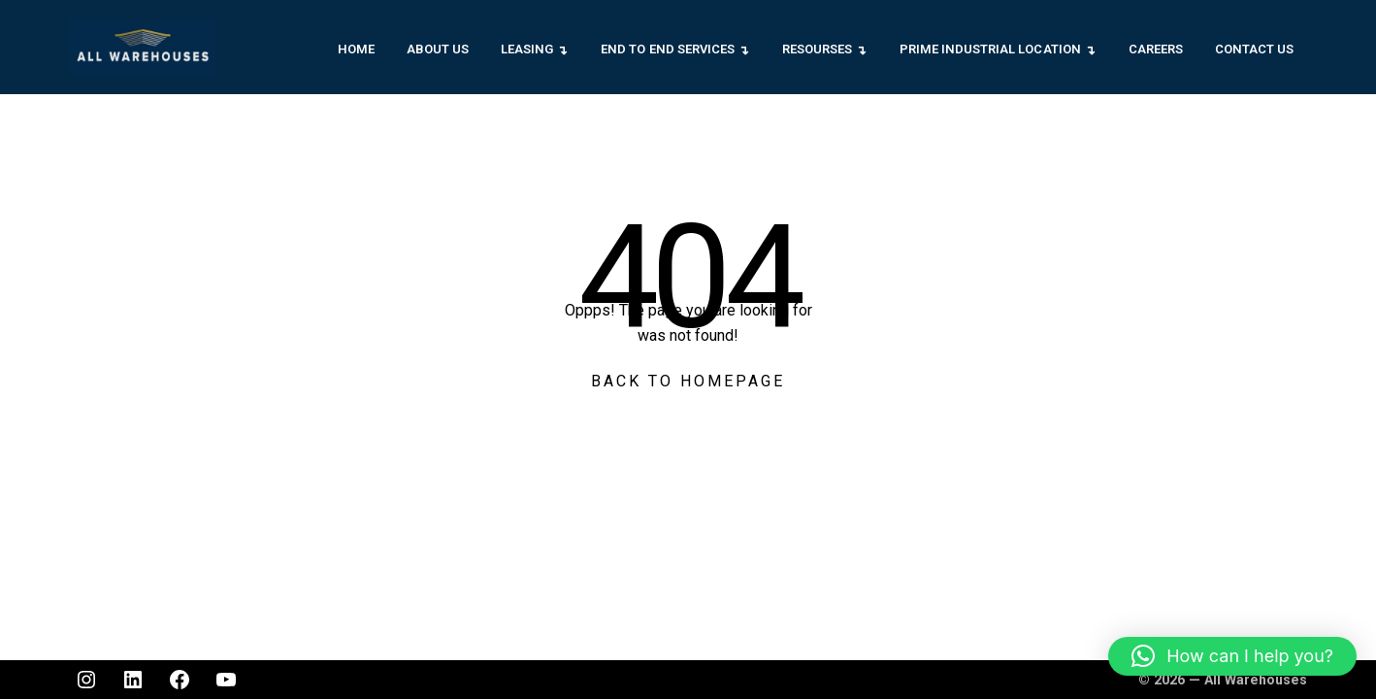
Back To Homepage (688, 381)
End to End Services (668, 49)
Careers (1156, 49)
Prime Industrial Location (990, 49)
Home (356, 49)
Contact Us (1254, 49)
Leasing (527, 49)
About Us (438, 49)
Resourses (817, 49)
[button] (1232, 656)
